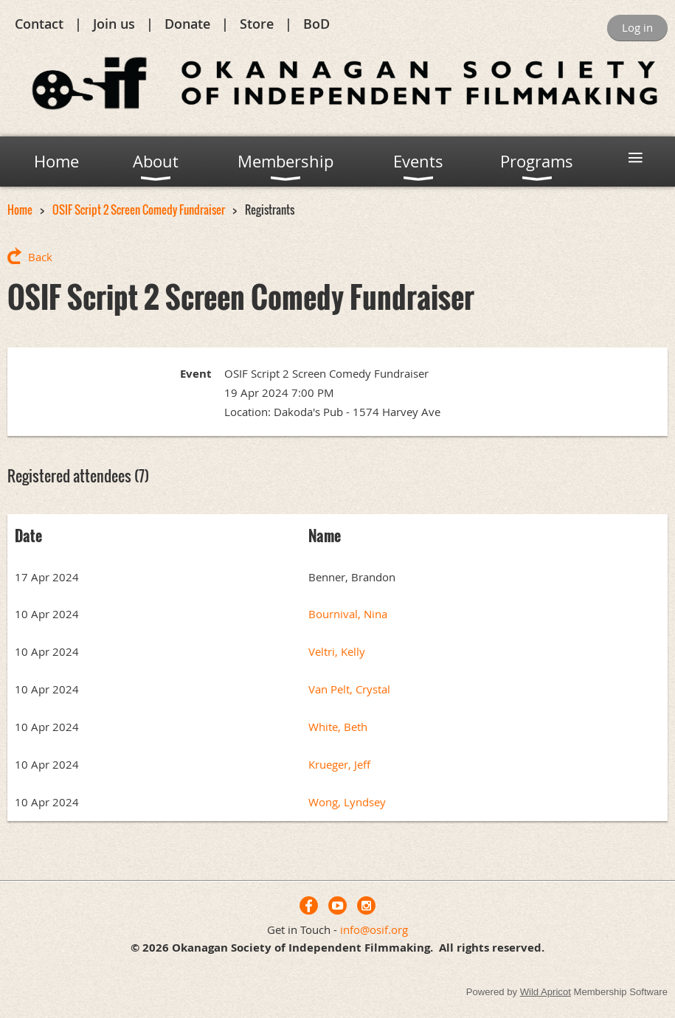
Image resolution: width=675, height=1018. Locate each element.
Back (40, 256)
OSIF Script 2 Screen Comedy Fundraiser (138, 209)
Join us (114, 23)
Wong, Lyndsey (347, 801)
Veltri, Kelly (336, 651)
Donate (187, 23)
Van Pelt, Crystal (349, 689)
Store (257, 23)
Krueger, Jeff (339, 764)
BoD (316, 23)
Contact (39, 23)
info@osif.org (374, 929)
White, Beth (337, 726)
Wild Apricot (545, 991)
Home (19, 209)
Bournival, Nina (347, 613)
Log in (637, 27)
